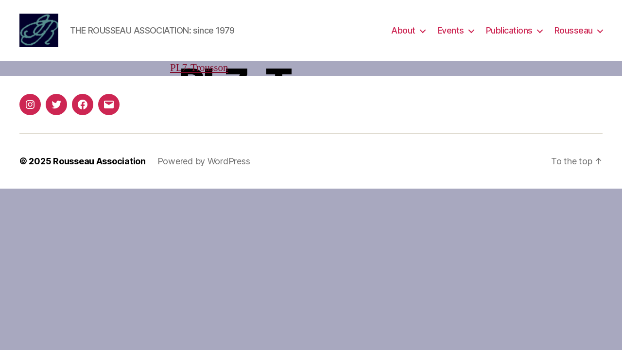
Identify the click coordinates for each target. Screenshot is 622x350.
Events (450, 30)
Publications (509, 30)
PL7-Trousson (199, 67)
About (403, 30)
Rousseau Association (99, 161)
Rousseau (573, 30)
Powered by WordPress (203, 161)
